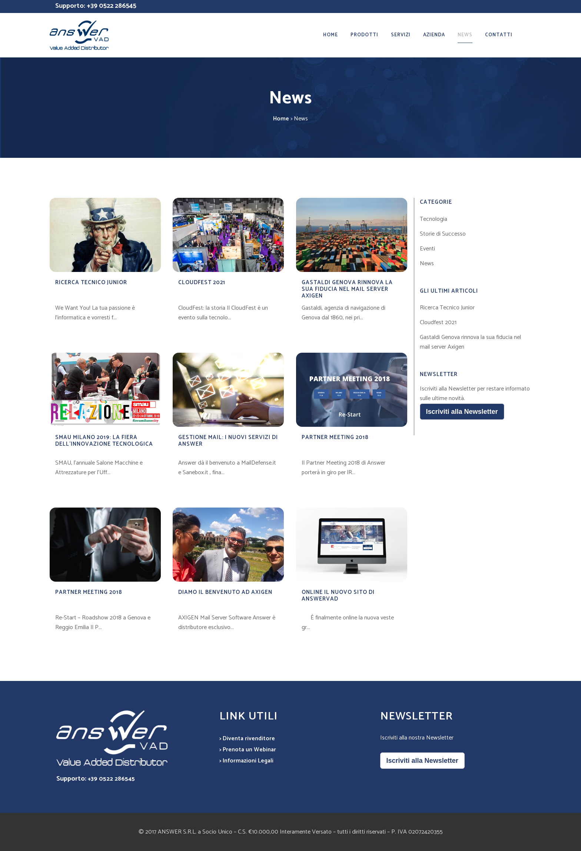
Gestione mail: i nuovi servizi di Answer (228, 441)
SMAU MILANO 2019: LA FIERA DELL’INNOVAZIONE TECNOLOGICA (104, 441)
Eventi (427, 249)
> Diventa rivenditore (247, 739)
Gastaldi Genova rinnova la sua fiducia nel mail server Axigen (347, 289)
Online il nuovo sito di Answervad (338, 596)
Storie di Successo (443, 234)
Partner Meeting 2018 (335, 437)
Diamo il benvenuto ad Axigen (225, 592)
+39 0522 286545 (111, 5)
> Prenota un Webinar (247, 750)
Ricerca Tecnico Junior (91, 282)
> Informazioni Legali (246, 761)
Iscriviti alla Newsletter (462, 411)
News (427, 264)
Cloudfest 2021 (201, 282)
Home (281, 119)
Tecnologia (433, 219)
